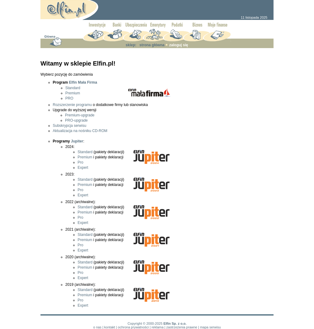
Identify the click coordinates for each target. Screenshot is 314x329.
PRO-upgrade (76, 120)
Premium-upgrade (79, 115)
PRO (69, 98)
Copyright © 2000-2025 (145, 323)
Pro (80, 162)
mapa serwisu (210, 327)
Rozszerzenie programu (72, 105)
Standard (72, 88)
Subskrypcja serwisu (69, 125)
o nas (97, 327)
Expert (83, 167)
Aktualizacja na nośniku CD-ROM (80, 131)
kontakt (109, 327)
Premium (72, 93)
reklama (157, 327)
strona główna (152, 45)
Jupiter (77, 141)
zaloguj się (178, 45)
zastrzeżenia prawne (181, 327)
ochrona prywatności (133, 327)
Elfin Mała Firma (83, 82)
